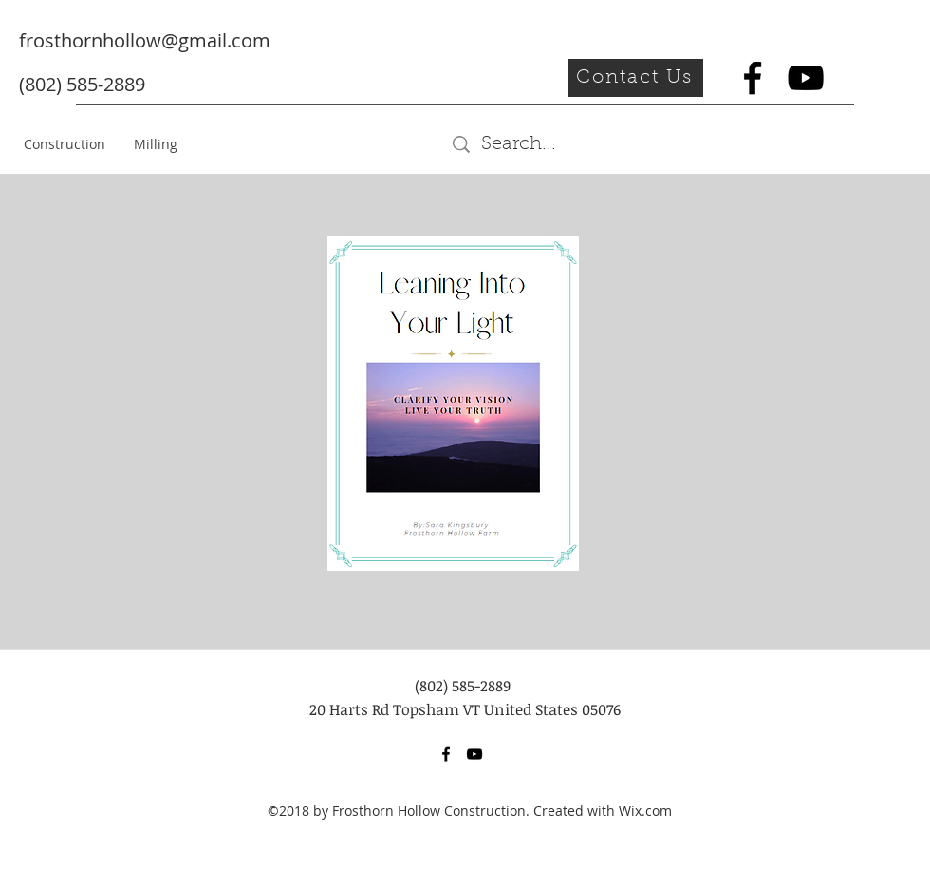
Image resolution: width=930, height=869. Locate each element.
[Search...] (586, 144)
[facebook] (752, 78)
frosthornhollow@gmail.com (144, 40)
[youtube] (806, 78)
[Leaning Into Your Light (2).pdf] (453, 406)
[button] (635, 78)
